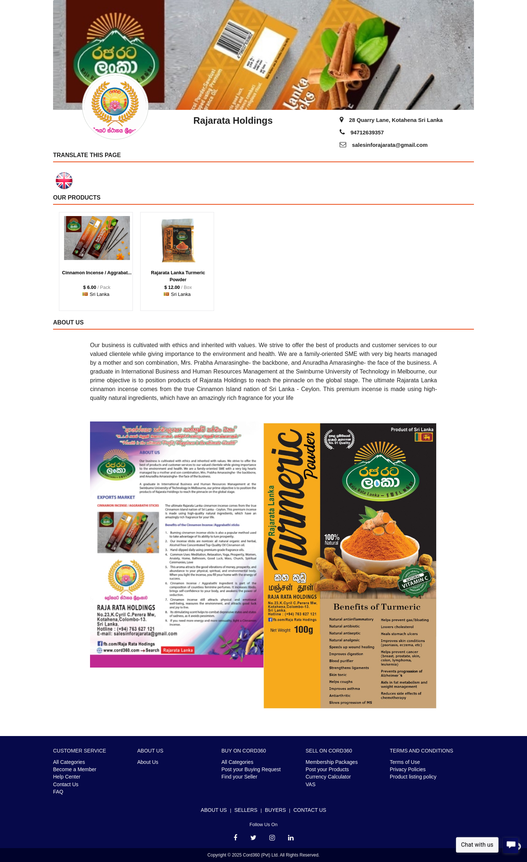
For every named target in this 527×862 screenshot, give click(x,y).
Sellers (245, 810)
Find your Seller (239, 777)
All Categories (69, 762)
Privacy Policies (408, 769)
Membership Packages (332, 762)
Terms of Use (405, 762)
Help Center (67, 777)
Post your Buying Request (251, 769)
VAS (310, 784)
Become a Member (74, 769)
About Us (147, 762)
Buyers (275, 810)
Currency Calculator (328, 777)
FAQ (58, 792)
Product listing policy (413, 777)
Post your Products (327, 769)
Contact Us (65, 784)
